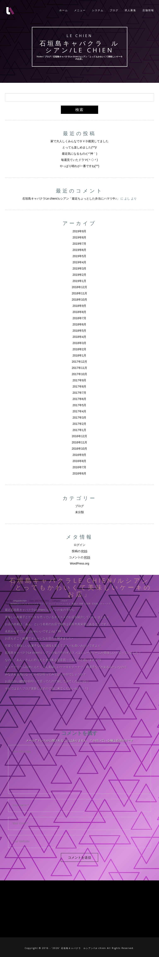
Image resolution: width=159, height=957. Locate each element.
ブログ (114, 10)
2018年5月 (80, 330)
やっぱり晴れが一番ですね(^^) (79, 166)
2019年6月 (80, 250)
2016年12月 (79, 436)
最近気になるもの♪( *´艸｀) (79, 153)
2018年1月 (80, 355)
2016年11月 (79, 442)
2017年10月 (79, 374)
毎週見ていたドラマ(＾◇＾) (79, 159)
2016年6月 (80, 473)
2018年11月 (79, 293)
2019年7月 (80, 243)
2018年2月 (80, 349)
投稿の (79, 551)
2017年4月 (80, 411)
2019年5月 (80, 256)
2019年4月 (80, 262)
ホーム (63, 10)
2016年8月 (80, 461)
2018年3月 (80, 343)
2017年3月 (80, 417)
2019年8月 (80, 237)
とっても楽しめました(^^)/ (79, 147)
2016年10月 (79, 448)
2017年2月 (80, 423)
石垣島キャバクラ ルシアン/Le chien (79, 46)
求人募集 (130, 10)
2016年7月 (80, 467)
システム (98, 10)
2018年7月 (80, 318)
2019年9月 (80, 231)
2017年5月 (80, 405)
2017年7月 (80, 392)
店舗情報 (148, 10)
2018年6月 (80, 324)
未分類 (79, 512)
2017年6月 (80, 399)
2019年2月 (80, 274)
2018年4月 (80, 336)
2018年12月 (79, 287)
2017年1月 (80, 430)
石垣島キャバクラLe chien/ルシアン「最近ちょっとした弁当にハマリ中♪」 (71, 198)
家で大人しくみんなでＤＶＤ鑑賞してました (79, 141)
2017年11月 (79, 368)
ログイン (79, 545)
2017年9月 (80, 380)
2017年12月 (79, 361)
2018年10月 (79, 299)
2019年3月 (80, 268)
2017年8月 (80, 386)
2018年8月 (80, 312)
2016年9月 (80, 454)
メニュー (80, 10)
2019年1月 (80, 281)
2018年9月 (80, 305)
